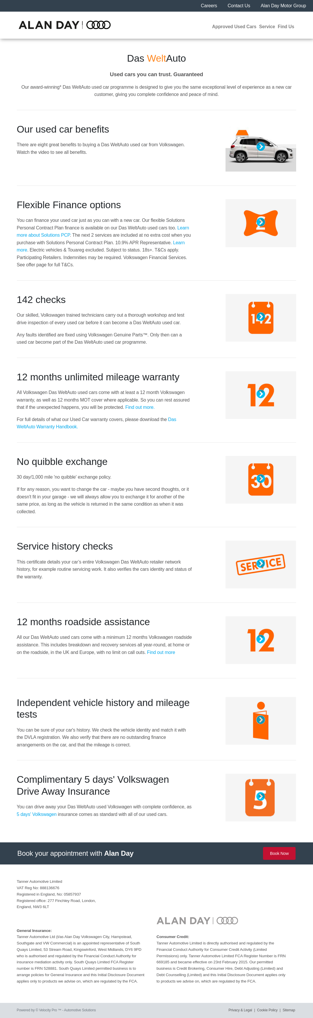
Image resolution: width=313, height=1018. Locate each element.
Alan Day (118, 853)
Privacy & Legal (240, 1010)
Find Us (286, 26)
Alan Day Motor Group (283, 5)
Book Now (279, 853)
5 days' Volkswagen (37, 814)
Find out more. (140, 407)
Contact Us (239, 5)
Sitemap (289, 1010)
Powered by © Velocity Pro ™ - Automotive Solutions (56, 1010)
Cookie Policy (267, 1010)
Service (267, 26)
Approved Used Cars (234, 26)
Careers (209, 5)
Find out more (161, 652)
